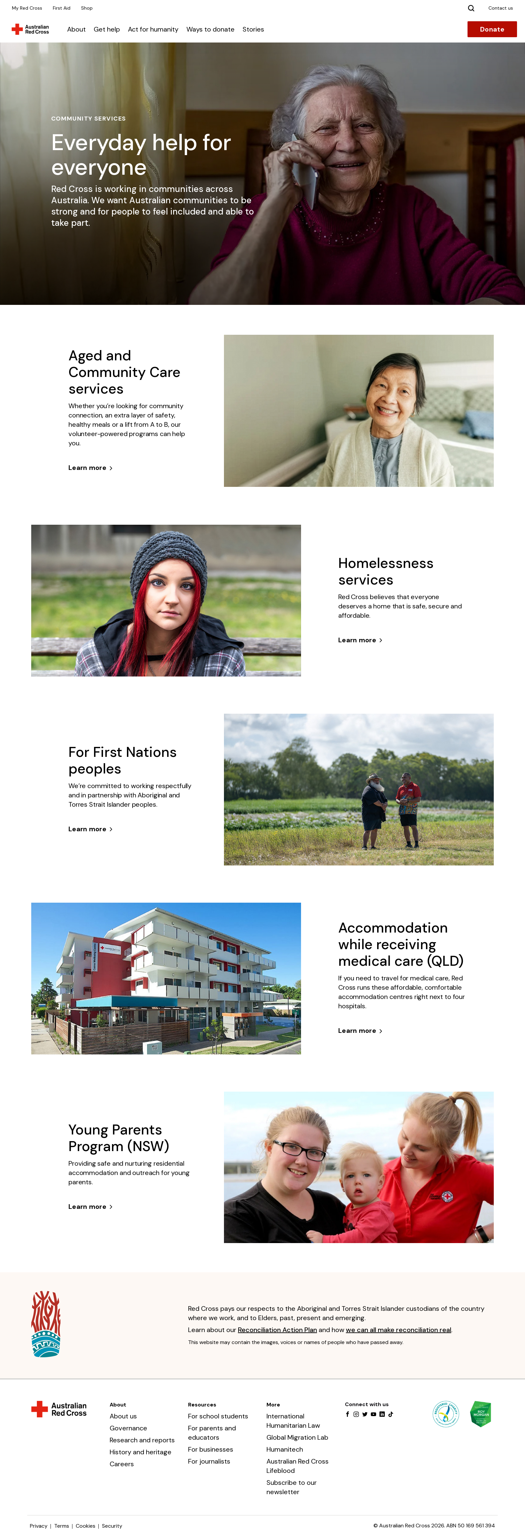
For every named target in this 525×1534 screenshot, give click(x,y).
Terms (61, 1525)
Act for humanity (153, 29)
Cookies (85, 1525)
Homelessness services (386, 571)
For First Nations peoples (122, 760)
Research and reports (142, 1440)
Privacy (39, 1525)
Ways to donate (210, 29)
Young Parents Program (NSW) (118, 1138)
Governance (128, 1428)
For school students (218, 1416)
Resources (202, 1404)
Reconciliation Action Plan (277, 1329)
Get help (107, 29)
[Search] (471, 8)
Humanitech (284, 1449)
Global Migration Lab (297, 1437)
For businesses (210, 1449)
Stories (253, 29)
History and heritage (140, 1452)
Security (112, 1525)
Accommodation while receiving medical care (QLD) (401, 944)
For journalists (209, 1461)
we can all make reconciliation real (398, 1329)
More (273, 1404)
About (76, 29)
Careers (122, 1464)
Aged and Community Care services (124, 372)
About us (123, 1416)
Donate (492, 29)
